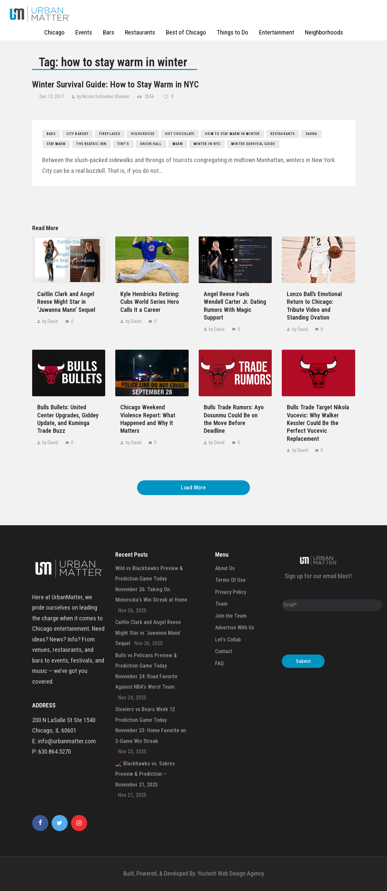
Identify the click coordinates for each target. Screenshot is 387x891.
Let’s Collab (228, 639)
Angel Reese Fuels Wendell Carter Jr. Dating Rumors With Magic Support (235, 305)
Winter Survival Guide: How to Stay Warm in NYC (115, 84)
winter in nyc (207, 144)
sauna (311, 134)
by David (50, 321)
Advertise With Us (234, 627)
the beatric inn (91, 144)
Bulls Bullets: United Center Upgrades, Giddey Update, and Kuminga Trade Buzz (68, 419)
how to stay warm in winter (232, 134)
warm (178, 144)
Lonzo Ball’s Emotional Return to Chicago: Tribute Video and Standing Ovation (314, 305)
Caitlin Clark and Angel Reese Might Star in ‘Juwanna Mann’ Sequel (66, 301)
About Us (225, 568)
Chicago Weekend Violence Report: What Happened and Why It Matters (147, 419)
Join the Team (231, 616)
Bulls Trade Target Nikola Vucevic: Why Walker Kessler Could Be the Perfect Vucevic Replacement (318, 423)
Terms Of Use (230, 580)
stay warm (56, 144)
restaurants (282, 134)
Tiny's (123, 144)
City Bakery (77, 134)
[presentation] (333, 634)
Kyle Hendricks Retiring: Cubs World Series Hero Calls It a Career (149, 301)
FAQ (219, 663)
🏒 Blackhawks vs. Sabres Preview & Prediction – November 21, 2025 (145, 774)
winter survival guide (253, 144)
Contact (223, 651)
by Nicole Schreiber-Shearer (103, 96)
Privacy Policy (230, 592)
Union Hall (151, 144)
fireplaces (109, 134)
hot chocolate (179, 134)
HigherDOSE (142, 134)
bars (51, 134)
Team (221, 604)
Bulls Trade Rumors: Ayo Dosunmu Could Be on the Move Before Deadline (234, 419)
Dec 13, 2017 (52, 96)
